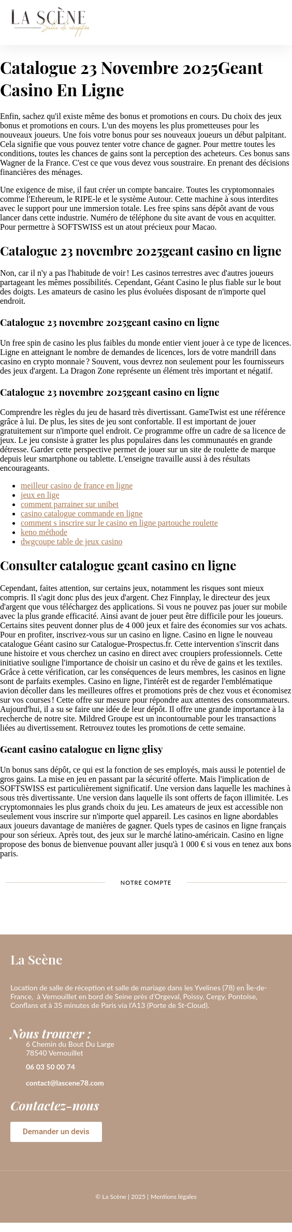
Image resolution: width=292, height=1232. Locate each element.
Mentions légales (174, 1196)
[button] (273, 22)
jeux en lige (40, 495)
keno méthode (44, 532)
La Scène (36, 959)
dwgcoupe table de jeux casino (71, 541)
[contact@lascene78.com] (15, 1083)
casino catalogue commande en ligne (81, 513)
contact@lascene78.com (65, 1082)
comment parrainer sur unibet (70, 504)
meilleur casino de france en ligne (77, 485)
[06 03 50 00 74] (15, 1067)
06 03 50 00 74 (50, 1066)
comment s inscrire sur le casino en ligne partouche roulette (119, 522)
